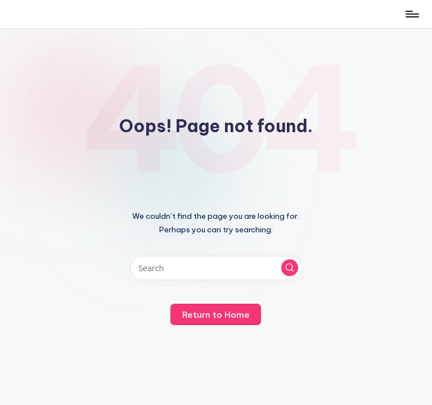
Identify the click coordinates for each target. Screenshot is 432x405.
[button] (289, 267)
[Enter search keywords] (216, 268)
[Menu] (411, 14)
